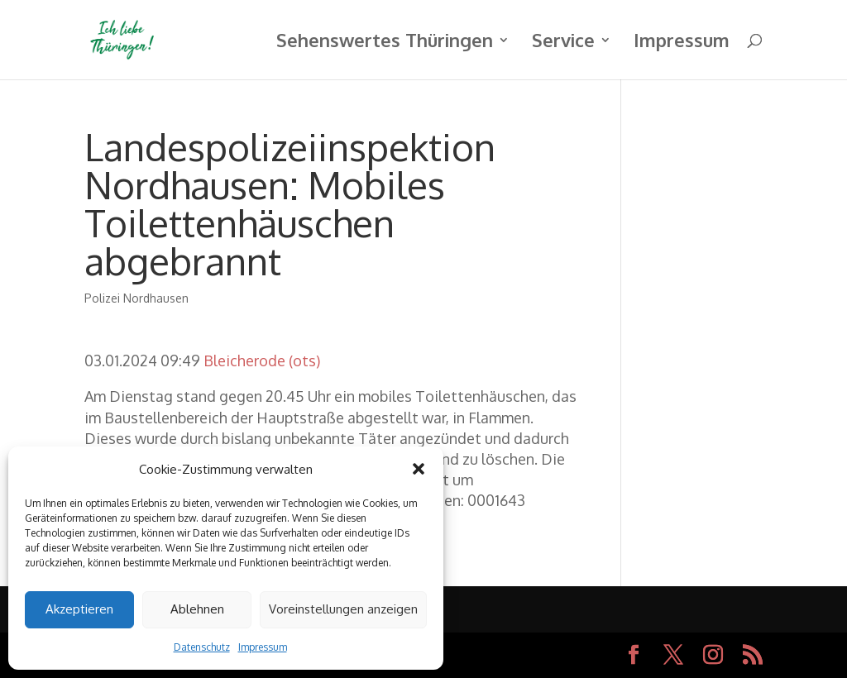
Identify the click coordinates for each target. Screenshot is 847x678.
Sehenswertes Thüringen (384, 42)
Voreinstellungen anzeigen (343, 609)
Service (563, 42)
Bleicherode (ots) (261, 360)
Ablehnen (197, 609)
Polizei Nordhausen (136, 298)
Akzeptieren (79, 609)
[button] (418, 469)
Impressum (262, 647)
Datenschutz (202, 647)
